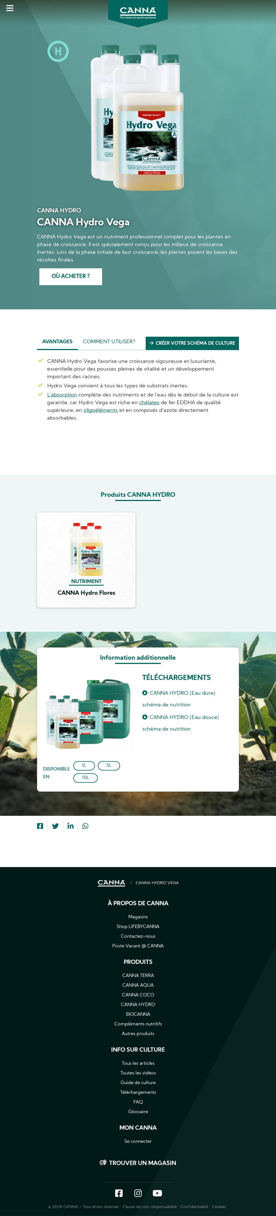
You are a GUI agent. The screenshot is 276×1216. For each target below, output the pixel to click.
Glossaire (138, 1112)
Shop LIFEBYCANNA (138, 927)
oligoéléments (101, 410)
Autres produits (138, 1034)
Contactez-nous (138, 937)
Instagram (138, 1194)
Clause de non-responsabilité (150, 1207)
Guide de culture (138, 1083)
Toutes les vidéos (138, 1073)
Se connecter (138, 1142)
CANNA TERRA (138, 976)
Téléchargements (138, 1093)
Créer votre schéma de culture (195, 344)
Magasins (138, 917)
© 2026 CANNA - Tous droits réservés (83, 1207)
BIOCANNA (138, 1015)
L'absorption (62, 395)
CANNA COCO (138, 995)
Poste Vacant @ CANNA (138, 946)
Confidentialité (194, 1207)
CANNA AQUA (138, 986)
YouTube (157, 1194)
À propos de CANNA (138, 904)
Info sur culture (138, 1050)
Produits (138, 963)
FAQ (138, 1102)
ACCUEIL (111, 883)
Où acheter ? (70, 277)
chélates (149, 403)
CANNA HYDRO (138, 1005)
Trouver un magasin (142, 1164)
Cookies (219, 1207)
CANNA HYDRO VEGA (157, 883)
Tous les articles (138, 1064)
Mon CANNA (138, 1128)
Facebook (118, 1194)
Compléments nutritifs (138, 1024)
